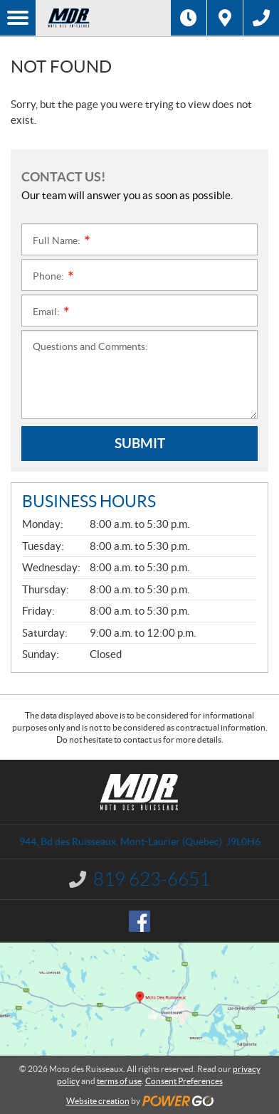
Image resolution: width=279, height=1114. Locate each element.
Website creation (98, 1100)
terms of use (119, 1081)
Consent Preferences (184, 1081)
